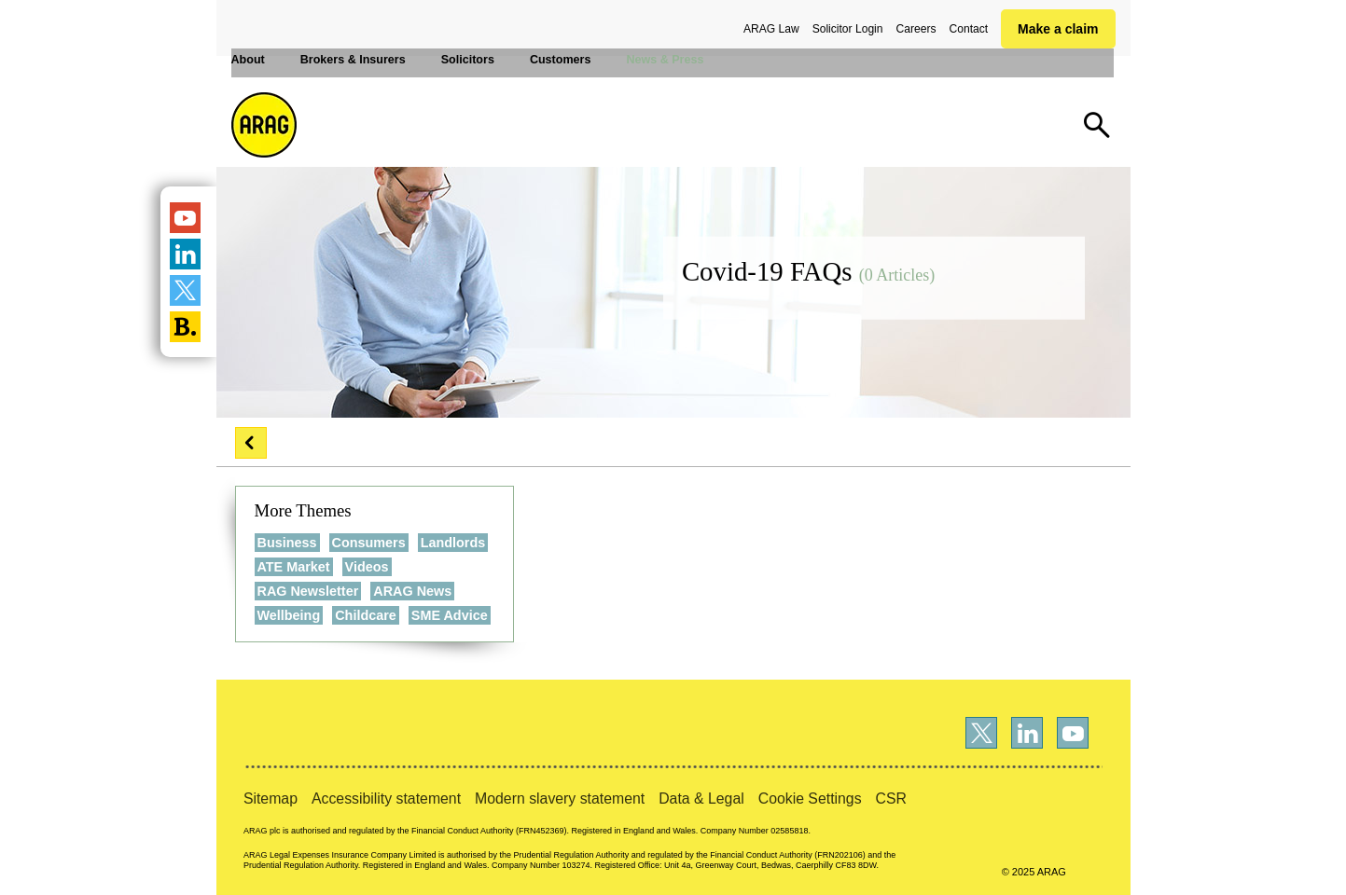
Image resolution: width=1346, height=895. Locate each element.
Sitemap (270, 798)
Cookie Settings (810, 798)
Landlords (453, 542)
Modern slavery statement (560, 798)
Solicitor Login (847, 28)
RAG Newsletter (308, 591)
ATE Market (293, 566)
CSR (891, 798)
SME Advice (449, 615)
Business (287, 542)
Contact (968, 28)
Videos (367, 566)
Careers (916, 28)
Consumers (369, 542)
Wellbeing (289, 615)
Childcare (365, 615)
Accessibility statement (386, 798)
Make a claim (1058, 28)
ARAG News (412, 591)
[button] (251, 443)
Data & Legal (701, 798)
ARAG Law (771, 28)
